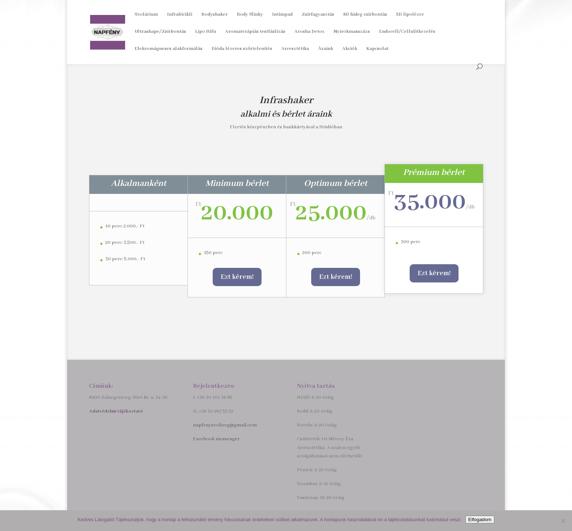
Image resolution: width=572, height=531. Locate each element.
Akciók (349, 49)
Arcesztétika (295, 49)
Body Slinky (250, 14)
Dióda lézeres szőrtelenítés (242, 49)
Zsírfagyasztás (318, 14)
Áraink (325, 49)
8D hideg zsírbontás (365, 14)
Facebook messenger (216, 439)
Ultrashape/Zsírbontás (160, 32)
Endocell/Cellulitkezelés (407, 32)
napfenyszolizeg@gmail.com (225, 425)
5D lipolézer (410, 14)
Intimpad (282, 14)
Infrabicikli (179, 14)
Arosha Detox (309, 32)
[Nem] (563, 520)
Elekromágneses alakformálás (168, 49)
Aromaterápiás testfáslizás (255, 32)
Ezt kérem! (237, 277)
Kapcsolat (377, 49)
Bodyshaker (214, 14)
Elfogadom (480, 519)
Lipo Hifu (205, 32)
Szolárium (146, 14)
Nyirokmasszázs (351, 32)
